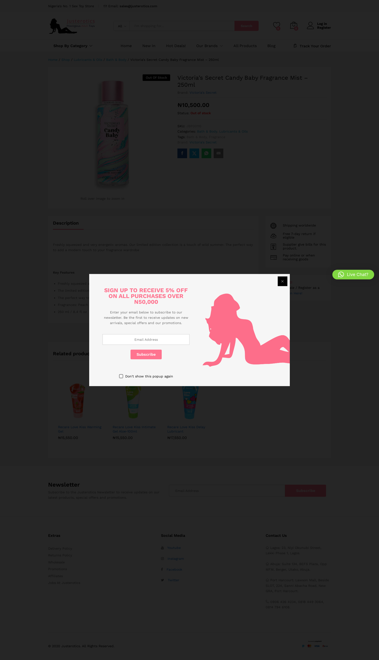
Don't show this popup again (149, 376)
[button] (353, 274)
